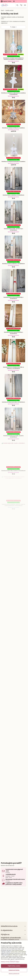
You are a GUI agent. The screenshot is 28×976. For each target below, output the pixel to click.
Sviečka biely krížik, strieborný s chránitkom (13, 229)
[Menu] (25, 5)
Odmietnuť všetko (14, 970)
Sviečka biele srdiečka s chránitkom (13, 195)
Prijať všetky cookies (14, 966)
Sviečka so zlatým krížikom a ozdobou (13, 128)
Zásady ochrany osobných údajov (10, 962)
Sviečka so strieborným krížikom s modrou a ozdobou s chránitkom (13, 58)
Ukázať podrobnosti (14, 973)
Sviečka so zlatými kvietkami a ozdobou (13, 161)
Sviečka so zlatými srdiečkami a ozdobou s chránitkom (13, 93)
